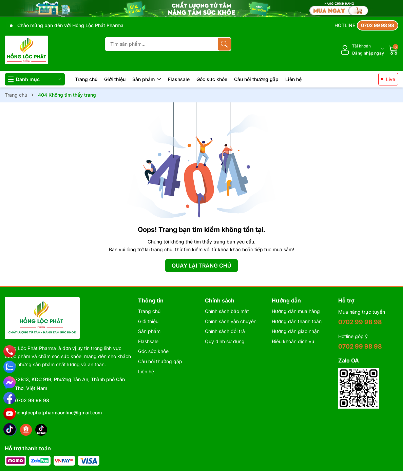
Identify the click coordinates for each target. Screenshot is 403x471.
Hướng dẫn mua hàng (296, 311)
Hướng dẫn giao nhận (296, 331)
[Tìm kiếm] (224, 44)
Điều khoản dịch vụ (293, 341)
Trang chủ (86, 79)
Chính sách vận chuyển (230, 321)
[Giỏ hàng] (393, 50)
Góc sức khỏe (211, 79)
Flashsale (179, 79)
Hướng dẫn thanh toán (297, 321)
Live (390, 79)
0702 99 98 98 (32, 400)
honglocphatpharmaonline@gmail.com (58, 412)
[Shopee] (26, 430)
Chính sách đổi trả (225, 331)
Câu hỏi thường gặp (256, 79)
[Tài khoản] (362, 50)
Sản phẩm (146, 79)
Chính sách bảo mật (227, 311)
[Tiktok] (41, 430)
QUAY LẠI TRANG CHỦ (201, 265)
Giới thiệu (115, 79)
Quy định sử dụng (225, 341)
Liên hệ (293, 79)
